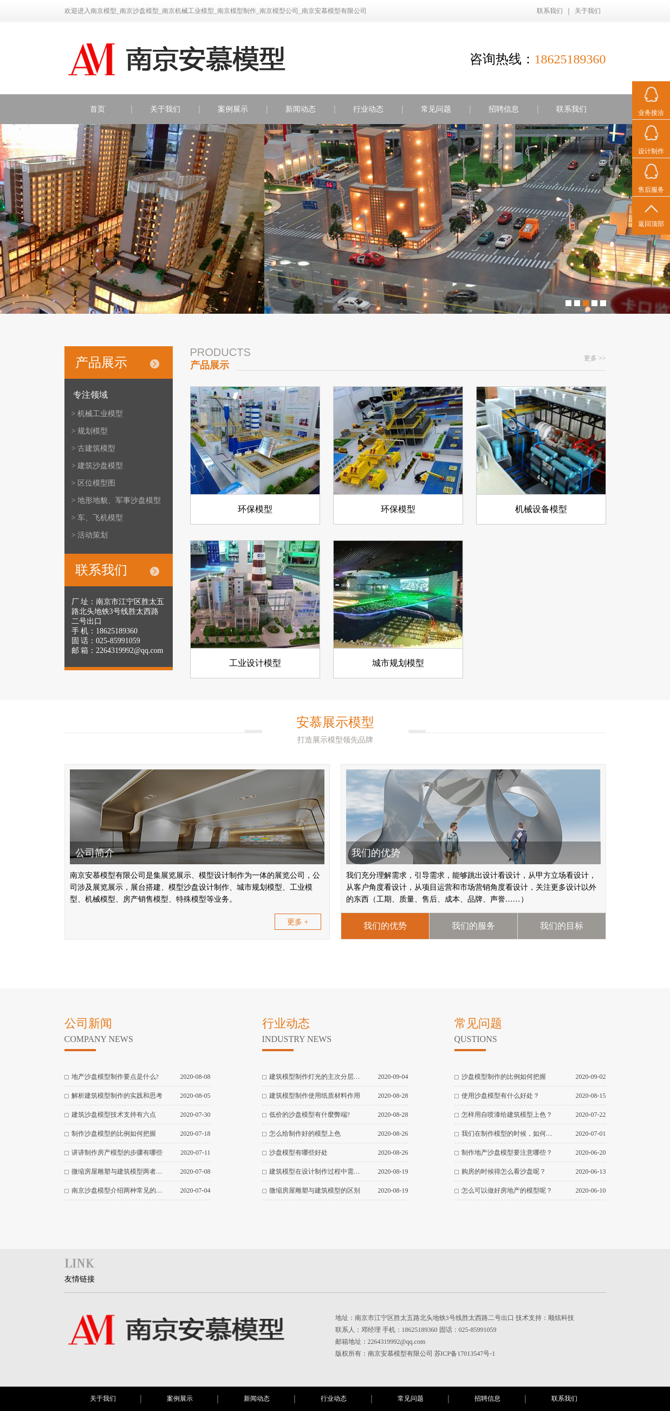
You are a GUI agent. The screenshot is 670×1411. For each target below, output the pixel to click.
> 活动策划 (89, 535)
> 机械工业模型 (97, 414)
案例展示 (233, 109)
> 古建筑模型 (93, 448)
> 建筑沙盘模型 (97, 466)
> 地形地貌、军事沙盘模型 (116, 500)
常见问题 (436, 109)
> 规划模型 (89, 431)
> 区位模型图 (93, 483)
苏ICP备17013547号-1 (465, 1353)
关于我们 (588, 11)
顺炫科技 (561, 1318)
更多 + (297, 922)
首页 (97, 109)
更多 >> (595, 358)
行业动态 (368, 109)
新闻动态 (300, 109)
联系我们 (550, 11)
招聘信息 (504, 109)
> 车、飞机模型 (97, 518)
